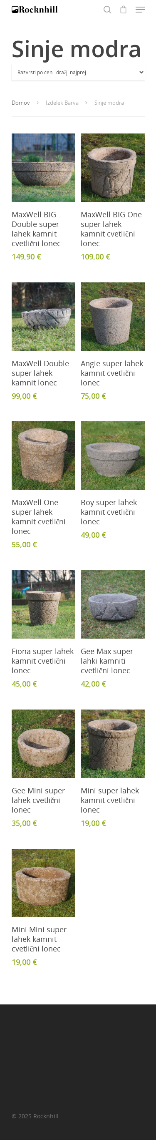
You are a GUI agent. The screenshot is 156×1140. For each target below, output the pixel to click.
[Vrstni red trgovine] (78, 72)
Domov (21, 102)
